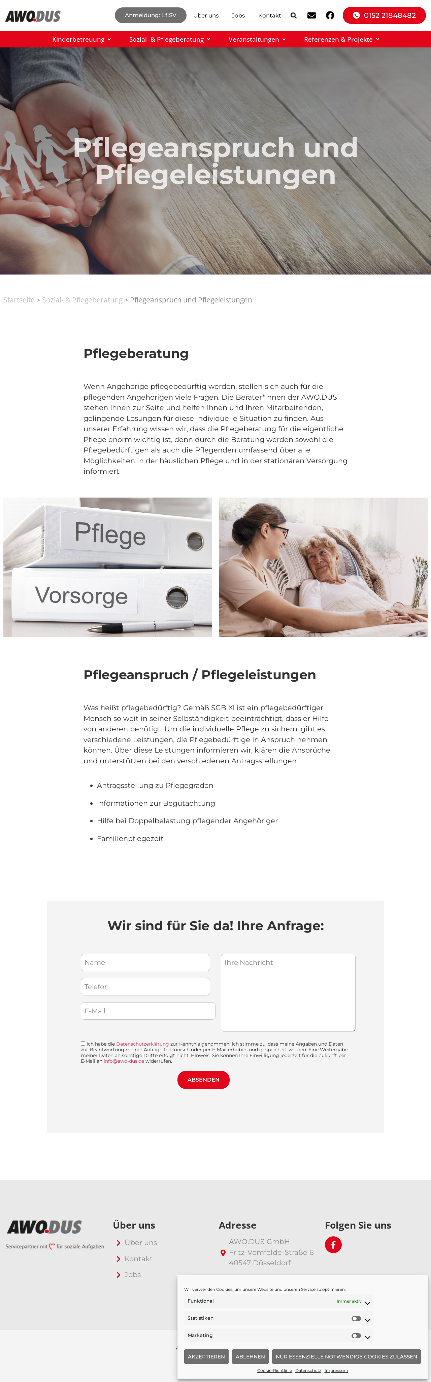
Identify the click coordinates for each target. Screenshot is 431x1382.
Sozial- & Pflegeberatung (169, 39)
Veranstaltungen (257, 39)
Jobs (238, 15)
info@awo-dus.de (124, 1061)
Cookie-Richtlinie (274, 1370)
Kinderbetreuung (81, 39)
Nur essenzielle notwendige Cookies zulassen (346, 1356)
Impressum (336, 1370)
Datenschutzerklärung (142, 1044)
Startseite (19, 299)
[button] (293, 15)
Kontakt (269, 15)
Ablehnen (250, 1356)
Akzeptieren (206, 1356)
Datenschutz (308, 1370)
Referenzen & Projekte (341, 39)
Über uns (206, 15)
